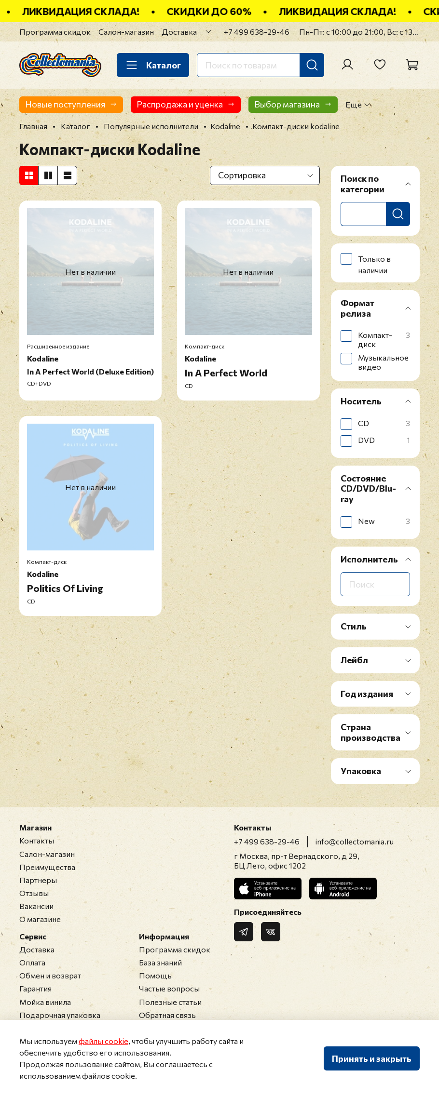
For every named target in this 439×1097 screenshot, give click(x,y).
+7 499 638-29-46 (256, 31)
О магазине (40, 918)
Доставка (179, 31)
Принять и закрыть (372, 1058)
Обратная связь (167, 1014)
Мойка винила (45, 1001)
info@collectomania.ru (355, 841)
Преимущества (47, 866)
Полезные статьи (170, 1001)
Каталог (153, 65)
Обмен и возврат (50, 975)
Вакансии (36, 905)
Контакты (36, 840)
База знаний (160, 962)
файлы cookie (103, 1040)
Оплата (32, 962)
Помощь (155, 975)
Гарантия (35, 988)
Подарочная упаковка (59, 1014)
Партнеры (38, 879)
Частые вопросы (169, 988)
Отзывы (34, 892)
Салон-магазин (126, 31)
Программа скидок (55, 31)
